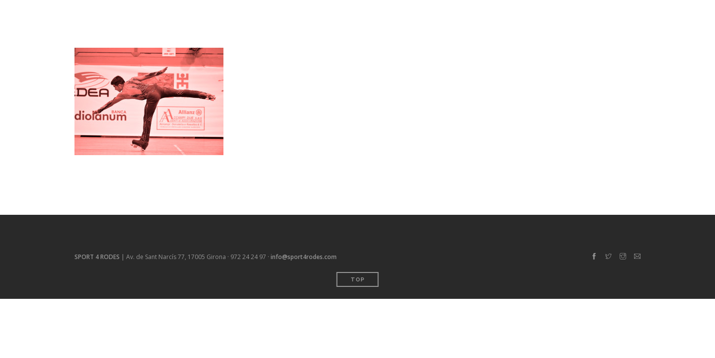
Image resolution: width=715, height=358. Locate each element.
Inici (439, 14)
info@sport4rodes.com (304, 257)
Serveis (477, 14)
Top (358, 279)
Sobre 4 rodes (533, 14)
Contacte (592, 14)
